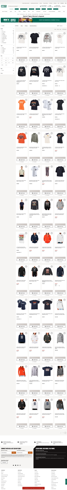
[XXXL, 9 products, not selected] (4, 65)
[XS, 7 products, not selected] (4, 58)
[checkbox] (21, 61)
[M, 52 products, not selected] (4, 60)
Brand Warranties (53, 484)
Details (37, 443)
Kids (33, 11)
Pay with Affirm (20, 484)
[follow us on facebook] (17, 465)
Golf (15, 11)
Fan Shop (44, 11)
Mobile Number (19, 452)
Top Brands (36, 485)
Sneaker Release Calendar (25, 3)
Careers (2, 473)
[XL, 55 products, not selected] (4, 63)
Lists (58, 3)
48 (57, 29)
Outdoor (59, 11)
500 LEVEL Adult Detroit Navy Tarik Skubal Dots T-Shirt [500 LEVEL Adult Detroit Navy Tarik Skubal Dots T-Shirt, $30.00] (47, 314)
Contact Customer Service (21, 476)
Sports (11, 11)
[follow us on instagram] (20, 465)
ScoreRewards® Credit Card (34, 3)
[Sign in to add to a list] (26, 33)
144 (60, 29)
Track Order (62, 3)
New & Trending (4, 11)
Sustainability (3, 484)
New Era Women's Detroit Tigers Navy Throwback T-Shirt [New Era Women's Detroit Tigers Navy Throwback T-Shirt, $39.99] (21, 214)
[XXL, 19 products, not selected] (11, 63)
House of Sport (36, 473)
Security (52, 487)
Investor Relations (3, 482)
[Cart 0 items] (64, 6)
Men (29, 11)
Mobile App (19, 482)
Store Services (20, 479)
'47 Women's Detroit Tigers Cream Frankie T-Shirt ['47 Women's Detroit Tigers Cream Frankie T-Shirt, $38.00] (60, 47)
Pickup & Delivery (45, 3)
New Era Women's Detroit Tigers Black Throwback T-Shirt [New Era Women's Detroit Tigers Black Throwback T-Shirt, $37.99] (34, 281)
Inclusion (2, 479)
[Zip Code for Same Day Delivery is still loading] (50, 6)
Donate (54, 443)
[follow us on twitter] (15, 465)
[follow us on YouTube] (13, 465)
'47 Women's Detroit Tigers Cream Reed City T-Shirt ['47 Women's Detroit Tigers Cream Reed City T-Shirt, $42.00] (21, 47)
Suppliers (2, 487)
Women (24, 11)
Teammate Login (3, 488)
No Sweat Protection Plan (54, 482)
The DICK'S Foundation (4, 476)
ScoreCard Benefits (20, 473)
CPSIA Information (53, 488)
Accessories (38, 11)
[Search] (24, 6)
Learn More (4, 443)
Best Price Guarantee (54, 476)
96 (58, 29)
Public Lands (36, 479)
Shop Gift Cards (46, 451)
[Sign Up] (14, 453)
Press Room (2, 485)
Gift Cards (55, 3)
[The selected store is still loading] (44, 6)
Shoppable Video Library (38, 484)
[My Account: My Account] (58, 6)
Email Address (4, 452)
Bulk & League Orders (37, 476)
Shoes (20, 11)
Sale (64, 11)
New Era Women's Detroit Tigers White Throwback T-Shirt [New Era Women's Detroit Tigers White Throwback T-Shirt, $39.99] (21, 181)
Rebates (36, 482)
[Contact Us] (4, 462)
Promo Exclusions (53, 479)
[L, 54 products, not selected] (11, 60)
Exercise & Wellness (52, 11)
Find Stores (50, 3)
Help (65, 3)
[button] (22, 26)
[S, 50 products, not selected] (11, 58)
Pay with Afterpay (20, 485)
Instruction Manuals (53, 485)
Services (41, 3)
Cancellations (53, 473)
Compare (21, 95)
